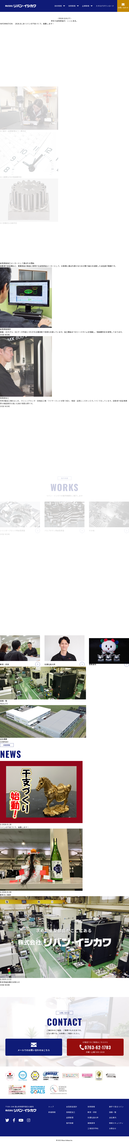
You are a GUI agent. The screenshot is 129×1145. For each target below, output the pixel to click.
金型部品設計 (71, 1106)
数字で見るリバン (116, 1106)
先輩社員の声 (93, 1117)
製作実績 (69, 1123)
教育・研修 (92, 1112)
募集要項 (91, 1123)
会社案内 (112, 1117)
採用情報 (91, 1106)
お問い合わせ (123, 6)
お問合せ (112, 1128)
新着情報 (52, 1112)
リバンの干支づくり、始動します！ (27, 23)
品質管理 (69, 1117)
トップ (51, 1106)
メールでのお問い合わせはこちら (34, 1047)
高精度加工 (70, 1112)
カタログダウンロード (105, 6)
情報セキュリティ (116, 1123)
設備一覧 (112, 1112)
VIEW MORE (5, 985)
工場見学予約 (93, 1128)
